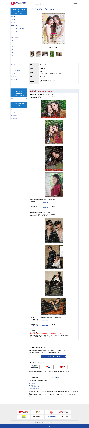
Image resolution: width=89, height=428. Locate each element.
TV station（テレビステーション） (18, 34)
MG (12, 43)
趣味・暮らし (14, 79)
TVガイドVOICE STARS (16, 52)
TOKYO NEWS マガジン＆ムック (18, 3)
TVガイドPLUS (14, 46)
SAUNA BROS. (14, 67)
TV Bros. (13, 22)
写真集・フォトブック (16, 70)
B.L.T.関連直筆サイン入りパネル (18, 119)
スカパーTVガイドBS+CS (16, 31)
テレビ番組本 (14, 76)
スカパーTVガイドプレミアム (17, 28)
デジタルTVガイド (15, 25)
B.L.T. (12, 109)
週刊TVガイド (14, 16)
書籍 (12, 98)
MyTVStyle (13, 82)
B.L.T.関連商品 (14, 115)
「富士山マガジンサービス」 (54, 356)
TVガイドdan (14, 49)
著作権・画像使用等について (41, 422)
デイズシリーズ (14, 64)
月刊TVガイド (14, 19)
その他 (12, 85)
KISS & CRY (13, 58)
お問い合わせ (51, 422)
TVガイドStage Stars (15, 55)
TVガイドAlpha (14, 40)
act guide (13, 61)
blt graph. (13, 112)
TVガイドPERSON (15, 37)
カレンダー (13, 73)
